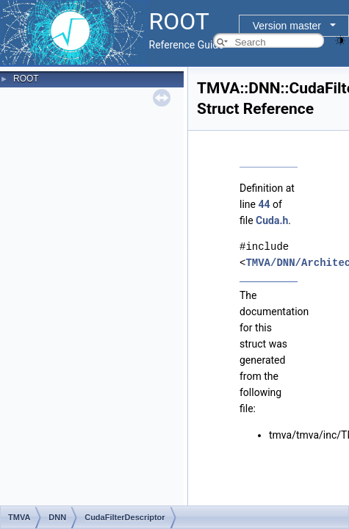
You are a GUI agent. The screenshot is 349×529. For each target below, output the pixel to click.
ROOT (26, 78)
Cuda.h (272, 220)
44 (264, 204)
